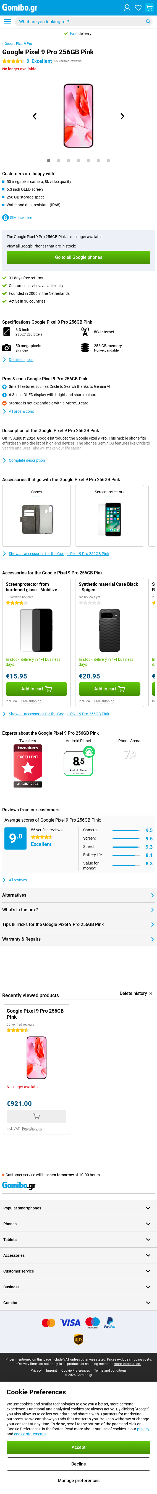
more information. (127, 1364)
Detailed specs (17, 359)
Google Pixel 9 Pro (18, 44)
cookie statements (30, 1434)
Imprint (51, 1370)
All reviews (14, 880)
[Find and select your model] (84, 21)
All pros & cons (18, 411)
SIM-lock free (17, 217)
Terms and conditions (110, 1370)
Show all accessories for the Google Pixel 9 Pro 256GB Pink (55, 553)
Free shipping (31, 701)
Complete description (23, 460)
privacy (143, 1429)
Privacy (36, 1370)
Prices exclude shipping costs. (129, 1359)
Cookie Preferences (75, 1370)
